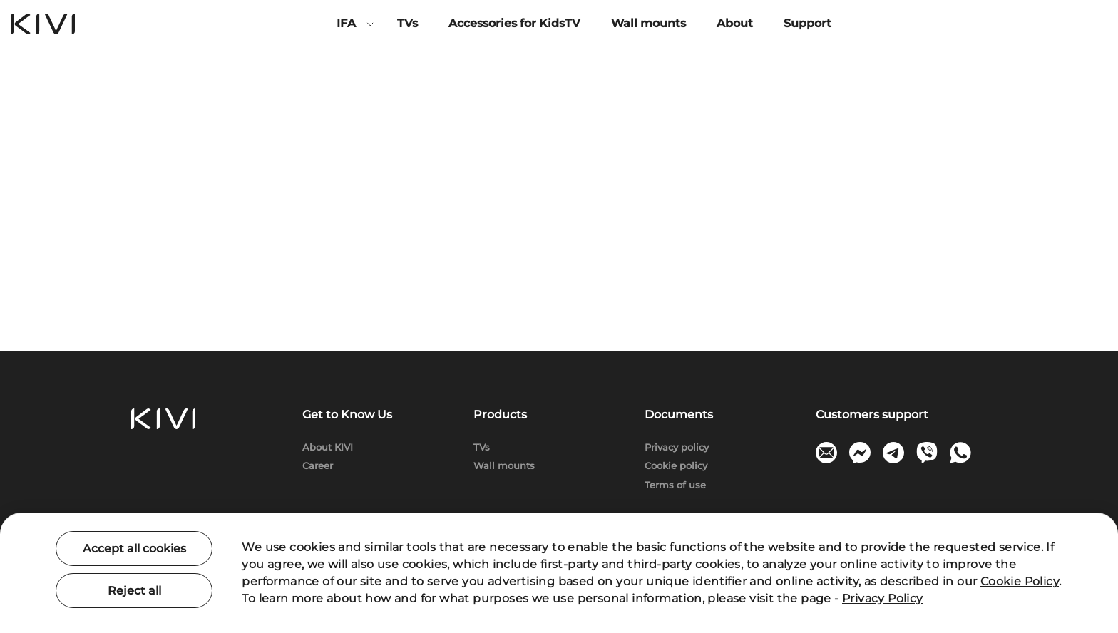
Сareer (317, 465)
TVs (407, 23)
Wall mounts (648, 23)
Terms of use (675, 485)
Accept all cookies (134, 548)
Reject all (134, 590)
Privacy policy (677, 447)
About (735, 23)
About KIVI (327, 447)
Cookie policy (676, 465)
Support (807, 23)
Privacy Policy (882, 598)
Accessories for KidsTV (514, 23)
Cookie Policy (1019, 581)
